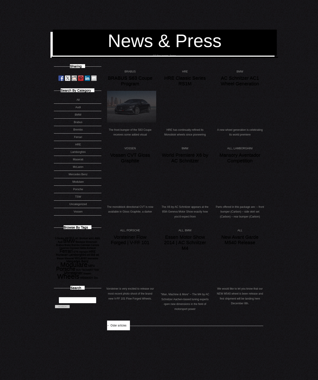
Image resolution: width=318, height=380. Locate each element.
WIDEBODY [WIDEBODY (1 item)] (86, 277)
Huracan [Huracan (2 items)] (62, 254)
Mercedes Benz (78, 174)
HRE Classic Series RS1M (185, 80)
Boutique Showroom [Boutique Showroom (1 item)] (86, 241)
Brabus (78, 122)
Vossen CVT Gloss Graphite (130, 157)
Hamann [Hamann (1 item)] (83, 251)
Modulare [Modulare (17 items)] (74, 264)
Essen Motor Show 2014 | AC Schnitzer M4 (185, 242)
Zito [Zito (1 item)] (96, 277)
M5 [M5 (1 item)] (97, 254)
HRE (78, 144)
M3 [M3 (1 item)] (88, 254)
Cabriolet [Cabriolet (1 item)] (85, 245)
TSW (78, 196)
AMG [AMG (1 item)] (97, 238)
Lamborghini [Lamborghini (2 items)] (77, 254)
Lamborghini (78, 152)
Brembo (78, 129)
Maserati (78, 159)
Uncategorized (78, 204)
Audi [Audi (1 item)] (60, 241)
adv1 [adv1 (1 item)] (91, 238)
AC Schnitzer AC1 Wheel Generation (240, 80)
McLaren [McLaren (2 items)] (81, 258)
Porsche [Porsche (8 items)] (65, 269)
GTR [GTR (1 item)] (76, 251)
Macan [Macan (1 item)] (60, 258)
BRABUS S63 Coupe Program (130, 80)
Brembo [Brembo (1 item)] (75, 245)
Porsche (78, 189)
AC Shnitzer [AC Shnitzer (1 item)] (81, 238)
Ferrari (78, 137)
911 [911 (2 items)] (72, 238)
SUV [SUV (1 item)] (78, 269)
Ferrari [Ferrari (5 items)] (66, 251)
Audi (78, 107)
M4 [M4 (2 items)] (93, 254)
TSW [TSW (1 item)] (96, 269)
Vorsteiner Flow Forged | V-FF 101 (130, 239)
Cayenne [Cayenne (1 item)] (64, 247)
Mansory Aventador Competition (240, 157)
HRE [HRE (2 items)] (92, 251)
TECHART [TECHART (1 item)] (87, 269)
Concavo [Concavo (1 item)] (74, 247)
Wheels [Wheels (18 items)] (68, 276)
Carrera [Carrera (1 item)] (95, 245)
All (78, 99)
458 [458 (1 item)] (67, 238)
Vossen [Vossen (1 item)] (87, 273)
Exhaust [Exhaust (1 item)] (91, 247)
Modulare (78, 181)
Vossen (78, 211)
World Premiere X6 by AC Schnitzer (185, 157)
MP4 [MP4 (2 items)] (91, 265)
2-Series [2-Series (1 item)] (59, 238)
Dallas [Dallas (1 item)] (83, 247)
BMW (78, 114)
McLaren (78, 167)
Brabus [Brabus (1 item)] (60, 245)
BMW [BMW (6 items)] (69, 241)
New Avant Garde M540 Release (239, 239)
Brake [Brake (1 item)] (68, 245)
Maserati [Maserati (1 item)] (69, 258)
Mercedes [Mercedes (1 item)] (93, 258)
